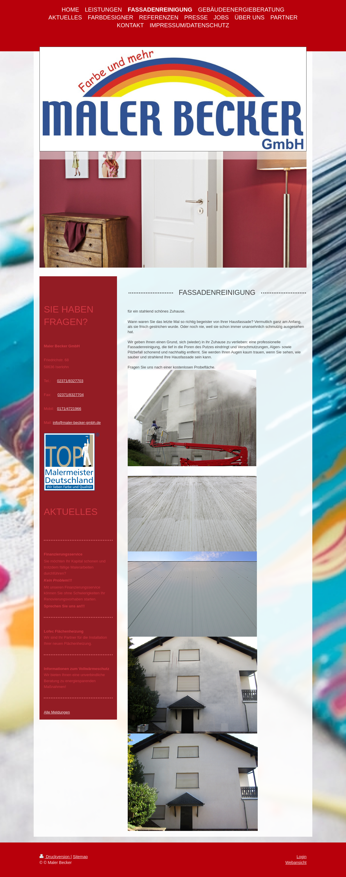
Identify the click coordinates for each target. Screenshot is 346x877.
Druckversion (55, 856)
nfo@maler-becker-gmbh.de (77, 422)
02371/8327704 (70, 395)
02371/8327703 (70, 381)
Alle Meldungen (57, 712)
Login (302, 856)
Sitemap (80, 856)
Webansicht (296, 862)
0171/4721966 (69, 408)
